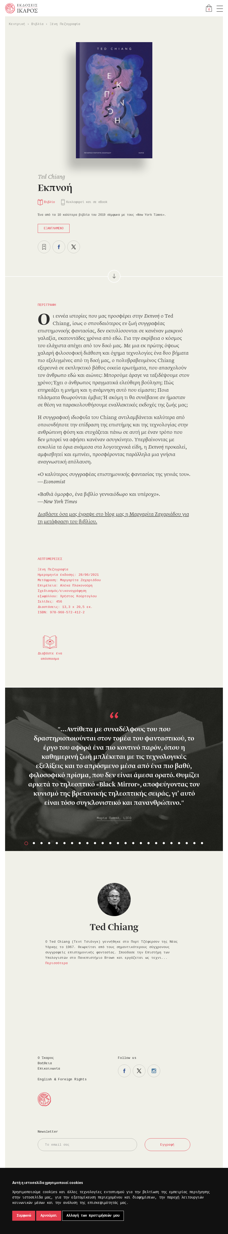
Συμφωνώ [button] (24, 1216)
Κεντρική (17, 24)
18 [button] (156, 843)
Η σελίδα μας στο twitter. (139, 1070)
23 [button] (194, 843)
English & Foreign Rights (62, 1079)
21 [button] (179, 843)
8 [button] (79, 843)
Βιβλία (37, 24)
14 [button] (125, 843)
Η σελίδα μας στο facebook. (124, 1070)
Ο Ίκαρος (46, 1058)
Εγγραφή (167, 1145)
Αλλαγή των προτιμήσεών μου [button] (92, 1216)
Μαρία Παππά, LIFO (114, 818)
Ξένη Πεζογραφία (65, 24)
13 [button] (117, 843)
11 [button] (102, 843)
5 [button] (56, 843)
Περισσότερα (56, 963)
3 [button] (41, 843)
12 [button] (110, 843)
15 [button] (133, 843)
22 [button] (186, 843)
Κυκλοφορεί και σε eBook (86, 202)
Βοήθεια (45, 1063)
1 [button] (26, 843)
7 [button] (72, 843)
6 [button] (64, 843)
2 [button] (33, 843)
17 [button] (148, 843)
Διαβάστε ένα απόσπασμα (50, 656)
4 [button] (49, 843)
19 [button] (163, 843)
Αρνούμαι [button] (49, 1216)
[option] (114, 762)
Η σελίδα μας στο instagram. (153, 1070)
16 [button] (140, 843)
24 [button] (202, 843)
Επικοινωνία (49, 1069)
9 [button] (87, 843)
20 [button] (171, 843)
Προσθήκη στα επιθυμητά (44, 247)
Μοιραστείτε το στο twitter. (73, 247)
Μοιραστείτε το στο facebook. (58, 247)
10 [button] (95, 843)
